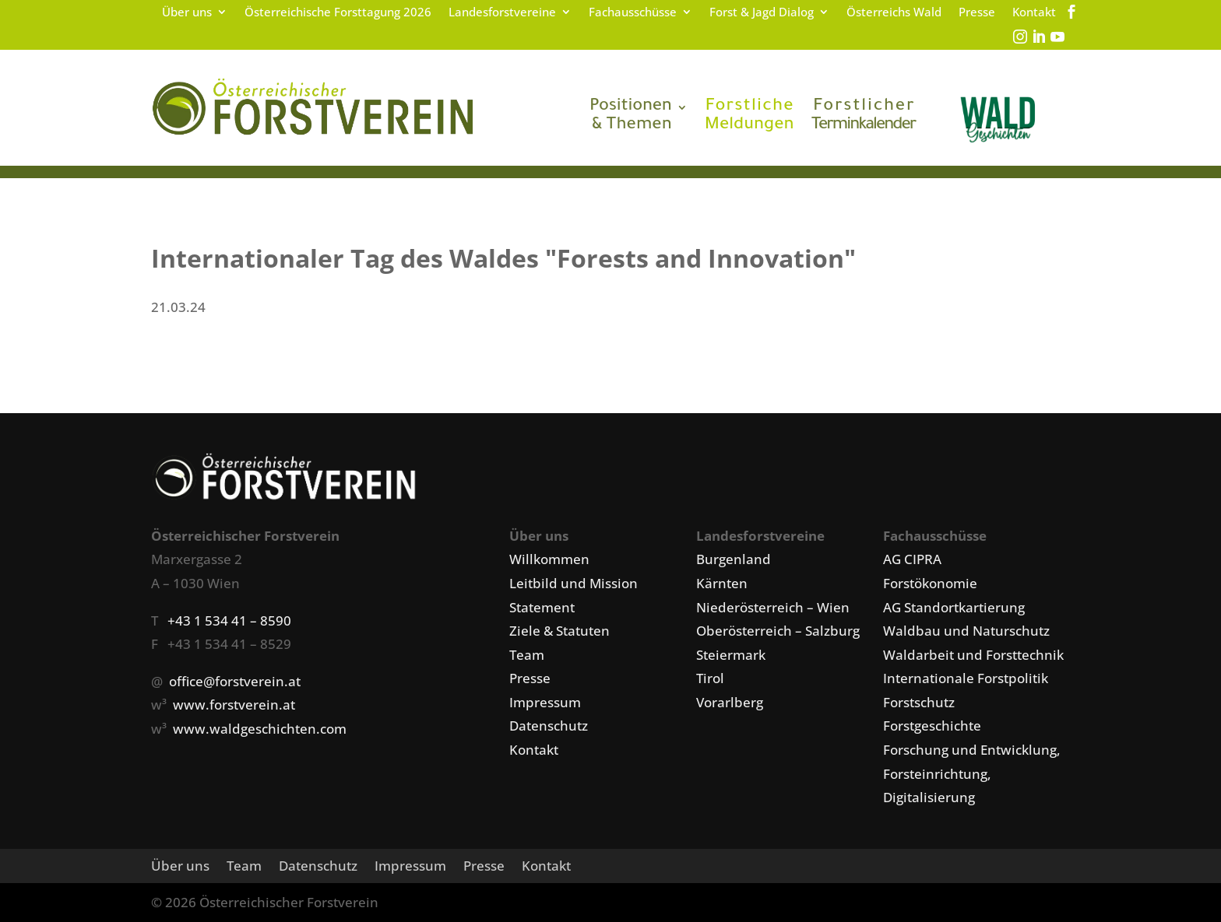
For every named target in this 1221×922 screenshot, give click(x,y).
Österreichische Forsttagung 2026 (338, 12)
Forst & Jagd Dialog (761, 12)
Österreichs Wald (893, 12)
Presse (977, 12)
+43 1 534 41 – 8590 (229, 620)
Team (526, 655)
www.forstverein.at (234, 704)
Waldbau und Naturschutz (966, 631)
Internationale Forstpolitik (965, 678)
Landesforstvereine (502, 12)
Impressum (545, 702)
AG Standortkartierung (954, 607)
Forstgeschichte (932, 725)
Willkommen (549, 559)
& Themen (630, 116)
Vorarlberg (729, 702)
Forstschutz (919, 702)
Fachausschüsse (633, 12)
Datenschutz (548, 725)
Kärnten (722, 583)
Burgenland (733, 559)
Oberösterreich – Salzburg (778, 631)
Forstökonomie (930, 583)
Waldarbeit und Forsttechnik (973, 655)
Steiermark (730, 655)
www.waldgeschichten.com (260, 729)
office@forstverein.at (235, 681)
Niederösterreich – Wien (773, 607)
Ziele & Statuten (559, 631)
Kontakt (1034, 12)
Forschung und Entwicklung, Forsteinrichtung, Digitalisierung (972, 773)
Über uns (187, 12)
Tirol (710, 678)
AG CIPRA (912, 559)
